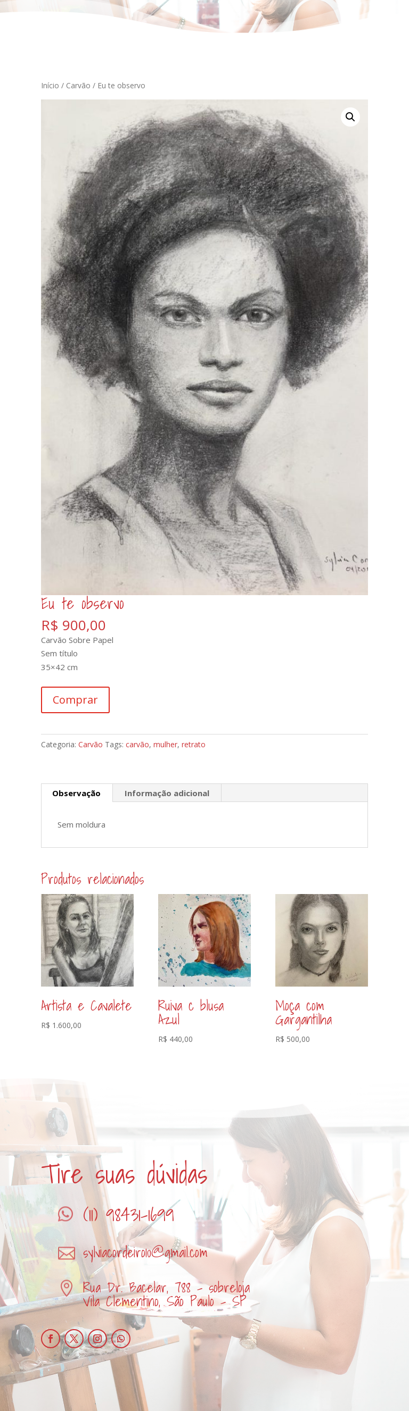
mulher (165, 744)
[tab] (76, 793)
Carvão (78, 85)
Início (50, 85)
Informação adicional (167, 793)
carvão (137, 744)
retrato (194, 744)
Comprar (75, 699)
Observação (76, 793)
